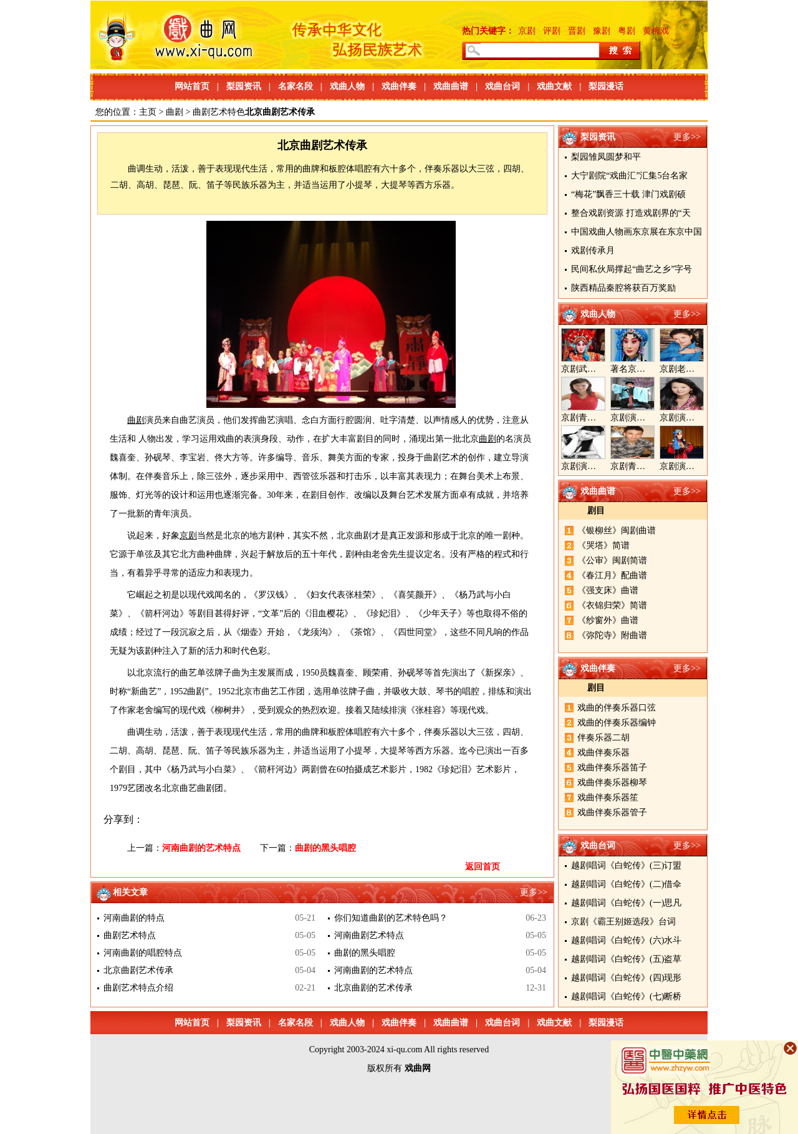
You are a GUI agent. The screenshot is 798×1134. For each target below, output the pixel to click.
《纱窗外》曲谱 (607, 620)
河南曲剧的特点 (134, 918)
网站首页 (192, 86)
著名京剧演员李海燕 (649, 369)
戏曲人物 (347, 86)
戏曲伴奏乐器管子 (612, 812)
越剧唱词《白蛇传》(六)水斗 (626, 940)
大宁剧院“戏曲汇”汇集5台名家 (629, 175)
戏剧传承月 (593, 250)
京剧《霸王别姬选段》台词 (623, 921)
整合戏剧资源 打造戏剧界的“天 (631, 213)
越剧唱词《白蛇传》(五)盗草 (626, 959)
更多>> (687, 137)
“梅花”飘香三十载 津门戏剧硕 (628, 194)
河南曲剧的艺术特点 (201, 848)
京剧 (527, 31)
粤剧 (626, 31)
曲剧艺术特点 (129, 935)
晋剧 (576, 31)
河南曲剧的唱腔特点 (142, 952)
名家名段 (295, 86)
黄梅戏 (656, 31)
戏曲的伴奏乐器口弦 (616, 707)
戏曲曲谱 (450, 86)
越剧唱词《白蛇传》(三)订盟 (626, 865)
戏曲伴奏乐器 (603, 752)
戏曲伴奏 (399, 86)
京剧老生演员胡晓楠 (699, 369)
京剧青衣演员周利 (596, 417)
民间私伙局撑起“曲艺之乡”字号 (631, 269)
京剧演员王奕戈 (690, 417)
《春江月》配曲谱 (612, 575)
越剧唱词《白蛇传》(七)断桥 (626, 996)
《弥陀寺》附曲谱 (612, 635)
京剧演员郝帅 (636, 417)
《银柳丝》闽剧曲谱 (616, 530)
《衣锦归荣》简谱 (612, 605)
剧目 (596, 510)
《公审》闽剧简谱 (612, 560)
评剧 (551, 31)
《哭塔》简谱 (603, 545)
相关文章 (130, 892)
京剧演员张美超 (690, 466)
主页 (147, 112)
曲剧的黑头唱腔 (325, 848)
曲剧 (174, 112)
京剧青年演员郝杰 (645, 466)
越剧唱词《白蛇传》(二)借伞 (626, 884)
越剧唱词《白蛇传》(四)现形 (626, 977)
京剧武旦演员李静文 (600, 369)
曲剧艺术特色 (219, 112)
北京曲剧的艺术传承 (373, 987)
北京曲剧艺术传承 (138, 970)
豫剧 (601, 31)
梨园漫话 (606, 86)
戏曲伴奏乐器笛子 (612, 767)
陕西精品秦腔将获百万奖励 (623, 288)
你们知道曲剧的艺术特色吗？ (391, 918)
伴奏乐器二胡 (603, 737)
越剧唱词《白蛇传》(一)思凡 (626, 903)
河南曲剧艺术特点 (369, 935)
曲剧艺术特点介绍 (138, 987)
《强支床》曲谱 (607, 590)
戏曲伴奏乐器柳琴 (612, 782)
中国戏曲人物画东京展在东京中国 (636, 231)
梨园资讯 (243, 86)
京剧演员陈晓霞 (591, 466)
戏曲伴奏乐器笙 (607, 797)
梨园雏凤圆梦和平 (606, 157)
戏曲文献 (554, 86)
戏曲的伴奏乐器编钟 (616, 722)
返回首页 (482, 866)
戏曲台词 (502, 86)
